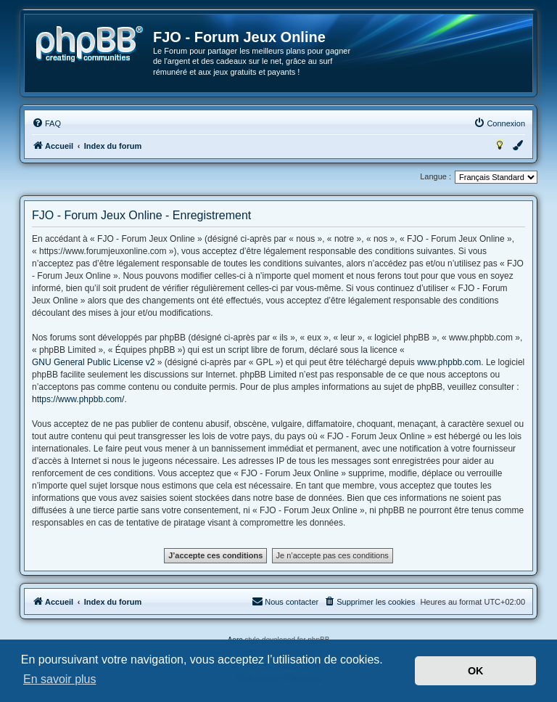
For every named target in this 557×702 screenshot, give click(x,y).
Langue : (435, 176)
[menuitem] (46, 123)
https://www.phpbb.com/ (78, 399)
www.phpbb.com (449, 362)
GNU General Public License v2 (93, 362)
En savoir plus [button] (59, 679)
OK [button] (476, 671)
